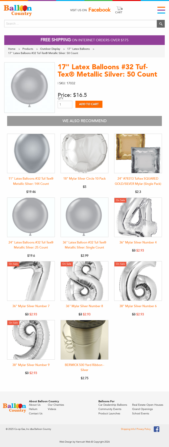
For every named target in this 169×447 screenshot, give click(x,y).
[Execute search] (161, 24)
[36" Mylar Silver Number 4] (138, 217)
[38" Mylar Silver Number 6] (138, 281)
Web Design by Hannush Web (74, 441)
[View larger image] (29, 87)
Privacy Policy (144, 429)
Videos (52, 409)
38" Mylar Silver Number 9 (31, 365)
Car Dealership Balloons (112, 404)
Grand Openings (142, 409)
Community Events (109, 409)
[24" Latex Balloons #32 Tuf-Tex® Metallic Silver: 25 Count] (31, 217)
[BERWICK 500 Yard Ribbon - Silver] (84, 340)
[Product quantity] (65, 104)
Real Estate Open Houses (147, 404)
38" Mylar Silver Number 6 (138, 306)
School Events (140, 413)
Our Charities (56, 404)
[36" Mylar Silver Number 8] (84, 281)
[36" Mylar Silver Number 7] (31, 281)
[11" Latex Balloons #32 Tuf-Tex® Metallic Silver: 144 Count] (31, 153)
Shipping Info (128, 429)
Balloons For (106, 401)
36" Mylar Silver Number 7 (31, 306)
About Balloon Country (44, 401)
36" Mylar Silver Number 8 (84, 306)
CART (118, 12)
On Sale (120, 200)
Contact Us (35, 413)
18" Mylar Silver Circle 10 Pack (84, 179)
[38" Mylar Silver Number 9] (31, 340)
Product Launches (109, 413)
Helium (33, 409)
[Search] (80, 23)
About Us (35, 404)
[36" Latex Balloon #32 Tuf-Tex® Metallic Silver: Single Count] (84, 217)
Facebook (99, 10)
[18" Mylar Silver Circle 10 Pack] (84, 153)
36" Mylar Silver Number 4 (138, 242)
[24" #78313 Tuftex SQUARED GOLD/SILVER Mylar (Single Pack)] (138, 153)
